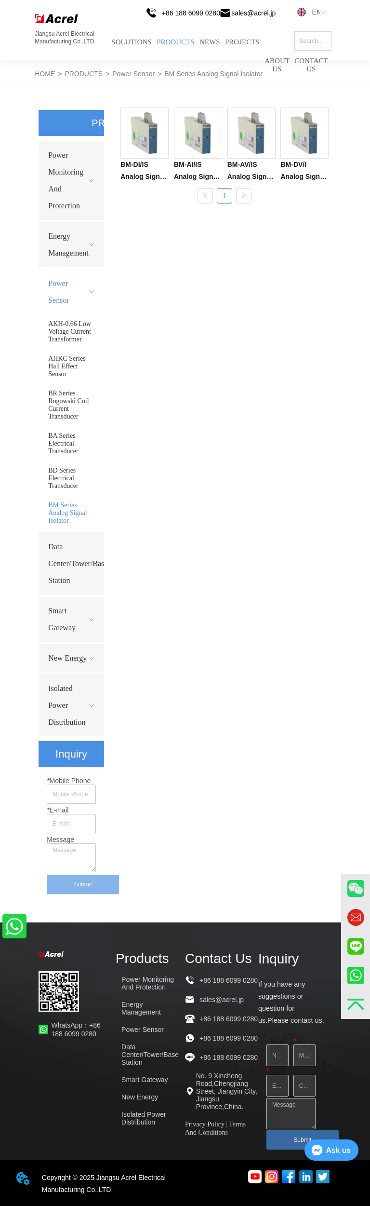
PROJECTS (242, 42)
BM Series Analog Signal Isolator (213, 74)
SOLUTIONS (131, 42)
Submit (83, 884)
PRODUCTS (175, 42)
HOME (45, 74)
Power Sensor (133, 74)
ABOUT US (276, 57)
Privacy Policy (205, 1124)
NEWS (209, 42)
